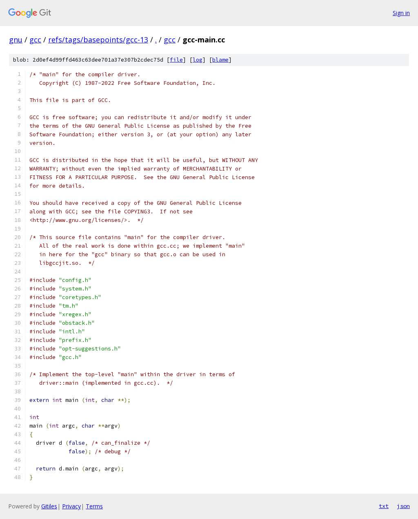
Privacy (71, 506)
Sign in (401, 13)
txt (384, 506)
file (176, 59)
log (197, 59)
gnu (15, 39)
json (403, 506)
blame (220, 59)
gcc (35, 39)
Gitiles (49, 506)
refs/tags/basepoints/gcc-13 (98, 39)
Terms (94, 506)
